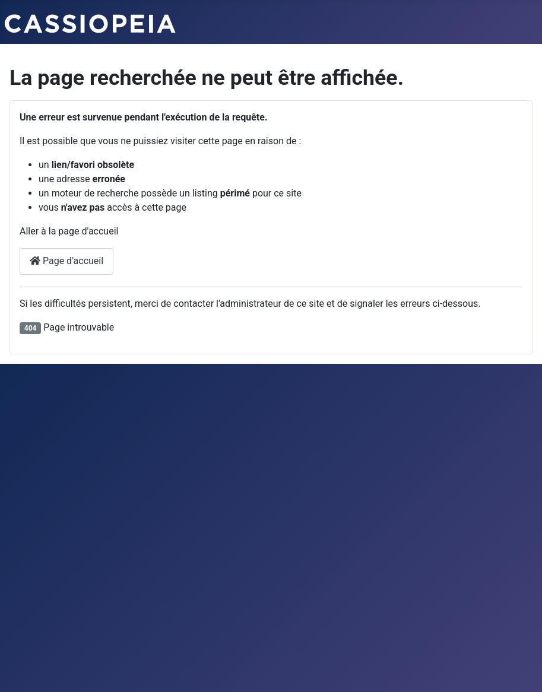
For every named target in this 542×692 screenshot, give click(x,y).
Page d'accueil (66, 260)
